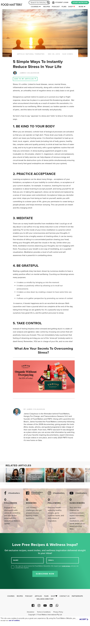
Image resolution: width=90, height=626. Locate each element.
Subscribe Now (45, 574)
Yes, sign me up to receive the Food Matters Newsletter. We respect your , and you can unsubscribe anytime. (47, 567)
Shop (71, 7)
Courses (35, 7)
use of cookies (14, 620)
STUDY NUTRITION (80, 2)
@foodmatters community (37, 493)
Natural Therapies (35, 54)
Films (64, 7)
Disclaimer (30, 612)
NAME (15, 560)
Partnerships (77, 596)
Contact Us (64, 596)
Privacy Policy (58, 612)
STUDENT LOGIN (60, 2)
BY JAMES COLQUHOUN (34, 409)
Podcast (56, 7)
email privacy (66, 566)
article (21, 54)
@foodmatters (14, 493)
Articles (38, 596)
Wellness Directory (45, 599)
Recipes (46, 7)
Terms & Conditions (44, 612)
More (81, 7)
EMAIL (51, 560)
